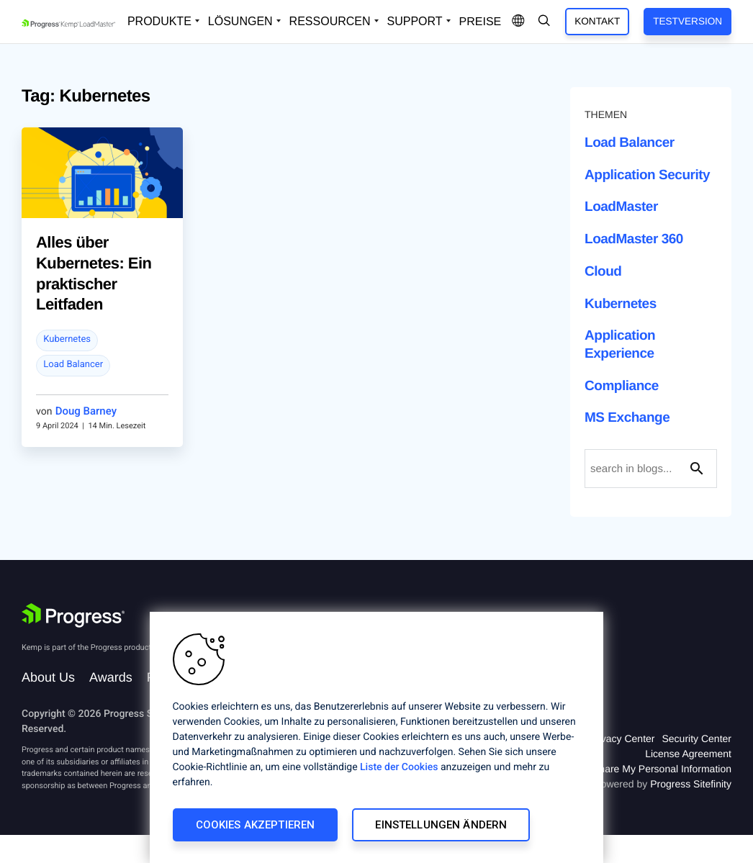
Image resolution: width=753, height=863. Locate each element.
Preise (480, 22)
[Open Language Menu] (518, 21)
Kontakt (597, 21)
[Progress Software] (73, 615)
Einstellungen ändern (441, 824)
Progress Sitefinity (690, 784)
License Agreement (688, 753)
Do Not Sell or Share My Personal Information (629, 768)
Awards (110, 677)
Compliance (622, 386)
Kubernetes (67, 339)
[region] (376, 737)
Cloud (603, 271)
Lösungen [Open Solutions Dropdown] (240, 21)
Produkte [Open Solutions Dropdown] (159, 21)
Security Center (696, 738)
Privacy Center (622, 738)
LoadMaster (621, 206)
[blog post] (102, 190)
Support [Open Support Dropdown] (415, 21)
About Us (48, 677)
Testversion (687, 21)
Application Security (647, 175)
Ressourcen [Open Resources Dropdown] (330, 21)
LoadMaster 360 (634, 239)
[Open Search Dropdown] (544, 21)
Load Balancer (73, 364)
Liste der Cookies (399, 767)
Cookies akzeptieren (255, 824)
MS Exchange (627, 417)
